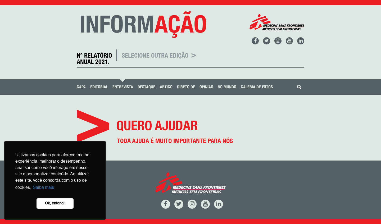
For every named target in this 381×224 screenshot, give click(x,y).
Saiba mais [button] (43, 188)
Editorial (99, 86)
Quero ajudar (190, 137)
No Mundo (227, 86)
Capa (81, 86)
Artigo (166, 86)
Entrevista (122, 86)
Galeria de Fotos (257, 86)
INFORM (143, 24)
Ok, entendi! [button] (55, 203)
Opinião (206, 86)
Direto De (186, 86)
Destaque (146, 86)
